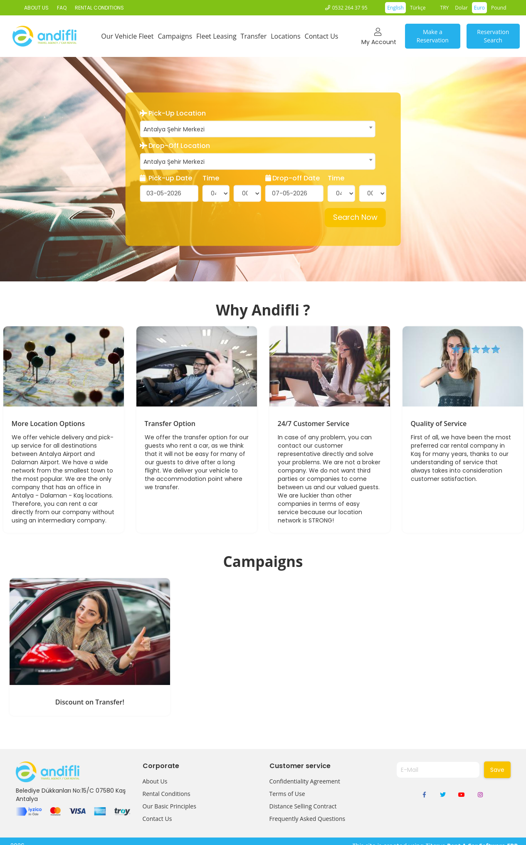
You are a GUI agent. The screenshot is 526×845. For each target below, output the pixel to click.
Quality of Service (439, 423)
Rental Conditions (166, 794)
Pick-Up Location (173, 113)
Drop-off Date (292, 178)
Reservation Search (493, 36)
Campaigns (175, 36)
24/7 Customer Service (314, 423)
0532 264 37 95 (350, 7)
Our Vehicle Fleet (127, 36)
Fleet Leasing (216, 36)
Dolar (461, 7)
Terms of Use (287, 794)
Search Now (355, 217)
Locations (285, 36)
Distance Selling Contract (303, 806)
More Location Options (48, 423)
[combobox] (257, 129)
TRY (444, 7)
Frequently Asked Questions (307, 819)
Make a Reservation (433, 36)
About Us (155, 781)
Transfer (254, 36)
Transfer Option (170, 423)
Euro (479, 7)
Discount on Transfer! (89, 702)
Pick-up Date (166, 178)
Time (210, 178)
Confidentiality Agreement (304, 781)
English (395, 7)
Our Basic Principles (169, 806)
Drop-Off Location (175, 145)
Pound (498, 7)
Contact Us (321, 36)
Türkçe (418, 7)
